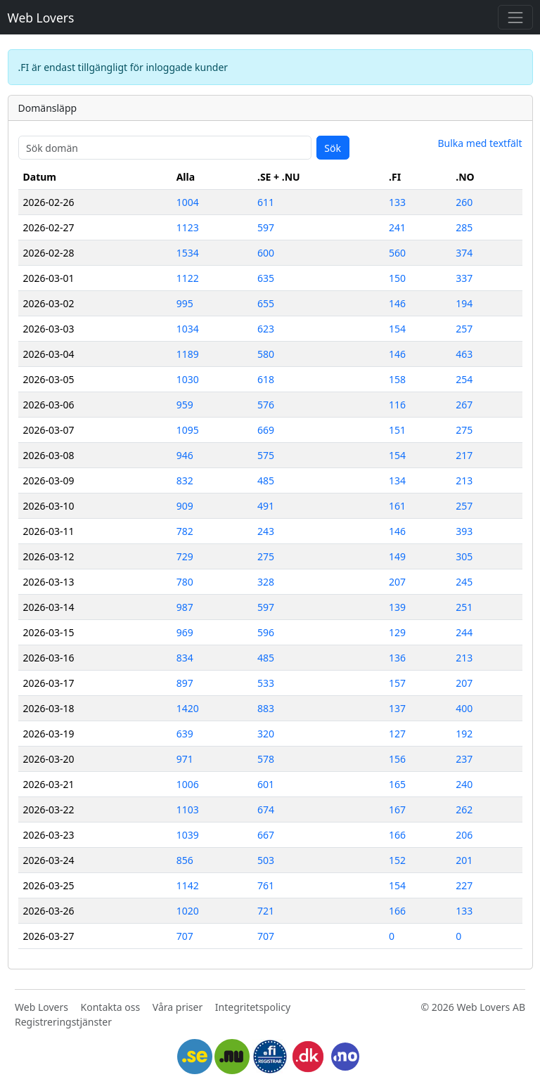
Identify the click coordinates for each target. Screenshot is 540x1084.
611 (265, 202)
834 (184, 657)
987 (184, 607)
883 (265, 708)
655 (265, 303)
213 (464, 480)
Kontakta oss (111, 1007)
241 (397, 227)
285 (464, 227)
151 (397, 430)
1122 (187, 278)
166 (397, 834)
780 (184, 581)
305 (464, 556)
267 (464, 404)
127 (397, 733)
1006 (187, 784)
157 (397, 683)
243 (265, 531)
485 (265, 480)
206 (464, 834)
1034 (187, 328)
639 (184, 733)
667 (265, 834)
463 (464, 354)
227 (464, 885)
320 (265, 733)
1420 (187, 708)
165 (397, 784)
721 (265, 910)
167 (397, 809)
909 (184, 505)
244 (464, 632)
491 (265, 505)
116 (397, 404)
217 (464, 455)
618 (265, 379)
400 (464, 708)
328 (265, 581)
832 (184, 480)
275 (464, 430)
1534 (187, 252)
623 (265, 328)
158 (397, 379)
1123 (187, 227)
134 (397, 480)
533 (265, 683)
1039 (187, 834)
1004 (187, 202)
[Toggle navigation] (515, 17)
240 (464, 784)
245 (464, 581)
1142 (187, 885)
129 (397, 632)
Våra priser (177, 1007)
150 (397, 278)
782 (184, 531)
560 (397, 252)
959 (184, 404)
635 (265, 278)
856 (184, 860)
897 (184, 683)
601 (265, 784)
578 (265, 759)
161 (397, 505)
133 (397, 202)
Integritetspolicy (252, 1007)
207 (397, 581)
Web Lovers (41, 17)
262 (464, 809)
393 (464, 531)
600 (265, 252)
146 (397, 303)
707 (184, 936)
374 (464, 252)
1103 (187, 809)
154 (397, 328)
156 (397, 759)
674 (265, 809)
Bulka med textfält (479, 143)
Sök (332, 148)
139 (397, 607)
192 (464, 733)
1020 (187, 910)
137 (397, 708)
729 (184, 556)
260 (464, 202)
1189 (187, 354)
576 (265, 404)
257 (464, 328)
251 (464, 607)
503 (265, 860)
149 (397, 556)
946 (184, 455)
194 (464, 303)
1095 (187, 430)
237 (464, 759)
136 (397, 657)
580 (265, 354)
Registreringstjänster (63, 1021)
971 (184, 759)
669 (265, 430)
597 (265, 227)
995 (184, 303)
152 (397, 860)
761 (265, 885)
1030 (187, 379)
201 (464, 860)
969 (184, 632)
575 (265, 455)
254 (464, 379)
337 (464, 278)
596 (265, 632)
